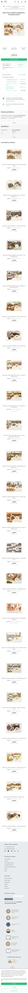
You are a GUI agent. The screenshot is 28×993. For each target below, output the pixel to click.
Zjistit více (8, 105)
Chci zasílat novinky (8, 899)
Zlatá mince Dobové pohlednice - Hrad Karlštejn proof (14, 588)
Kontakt (6, 861)
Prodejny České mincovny (10, 866)
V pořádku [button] (14, 983)
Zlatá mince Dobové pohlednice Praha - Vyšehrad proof (14, 738)
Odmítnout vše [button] (14, 990)
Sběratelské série (16, 6)
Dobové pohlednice (15, 7)
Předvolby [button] (14, 987)
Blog (5, 870)
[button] (3, 28)
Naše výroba (7, 880)
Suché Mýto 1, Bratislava (11, 90)
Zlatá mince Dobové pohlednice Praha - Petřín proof (14, 345)
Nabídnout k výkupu (20, 65)
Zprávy (5, 886)
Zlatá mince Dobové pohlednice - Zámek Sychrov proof (14, 767)
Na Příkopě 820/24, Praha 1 (12, 79)
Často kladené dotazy (9, 863)
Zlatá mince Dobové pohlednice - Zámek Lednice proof (14, 316)
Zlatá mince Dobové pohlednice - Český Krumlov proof (14, 226)
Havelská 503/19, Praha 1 (11, 81)
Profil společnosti (8, 878)
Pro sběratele (8, 6)
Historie (23, 6)
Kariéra (6, 884)
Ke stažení (6, 888)
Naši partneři (7, 882)
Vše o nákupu (7, 859)
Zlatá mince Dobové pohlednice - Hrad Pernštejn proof (14, 826)
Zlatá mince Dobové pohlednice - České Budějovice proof (14, 678)
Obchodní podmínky (8, 865)
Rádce (5, 868)
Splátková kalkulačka (10, 101)
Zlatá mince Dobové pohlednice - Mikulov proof (14, 797)
